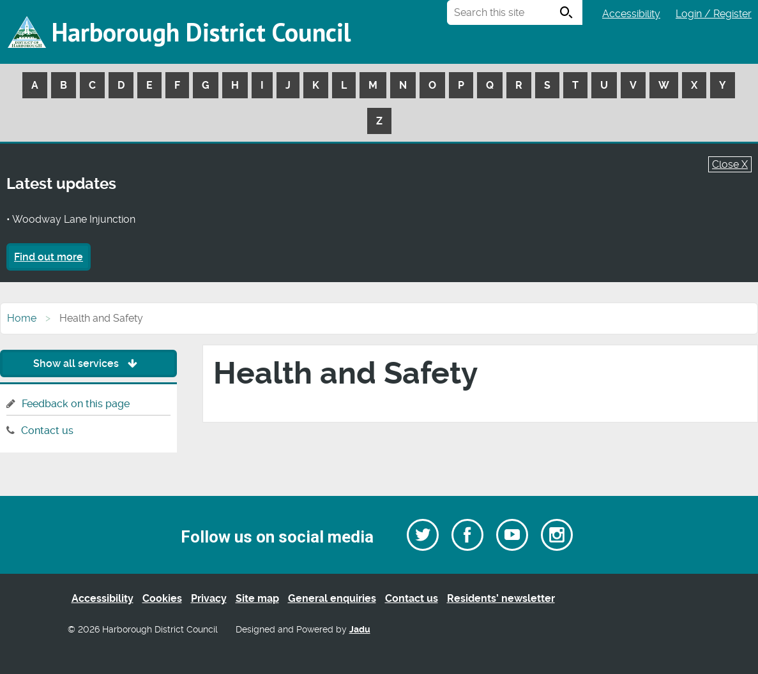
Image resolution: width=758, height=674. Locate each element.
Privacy (209, 598)
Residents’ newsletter (501, 598)
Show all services (88, 363)
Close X (730, 164)
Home (21, 318)
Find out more (48, 257)
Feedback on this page (76, 404)
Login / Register (714, 14)
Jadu (359, 629)
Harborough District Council (201, 32)
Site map (257, 598)
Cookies (162, 598)
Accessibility (631, 14)
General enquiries (332, 598)
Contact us (47, 430)
